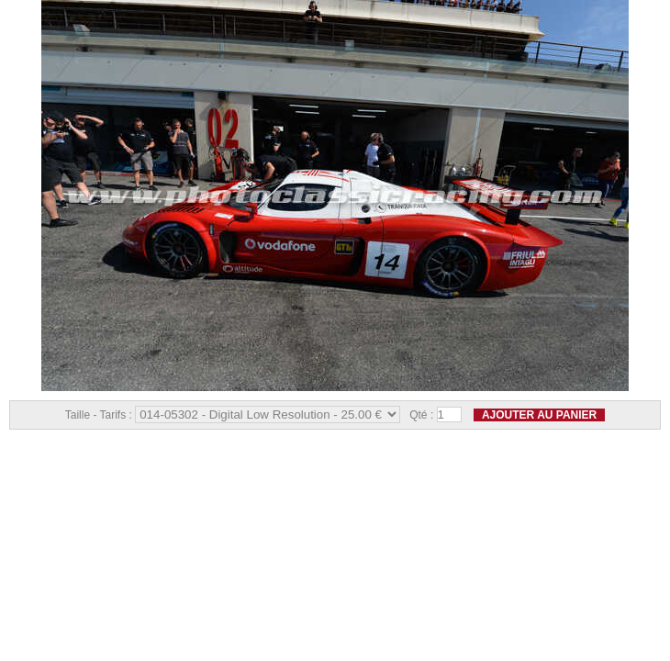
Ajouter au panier (539, 415)
